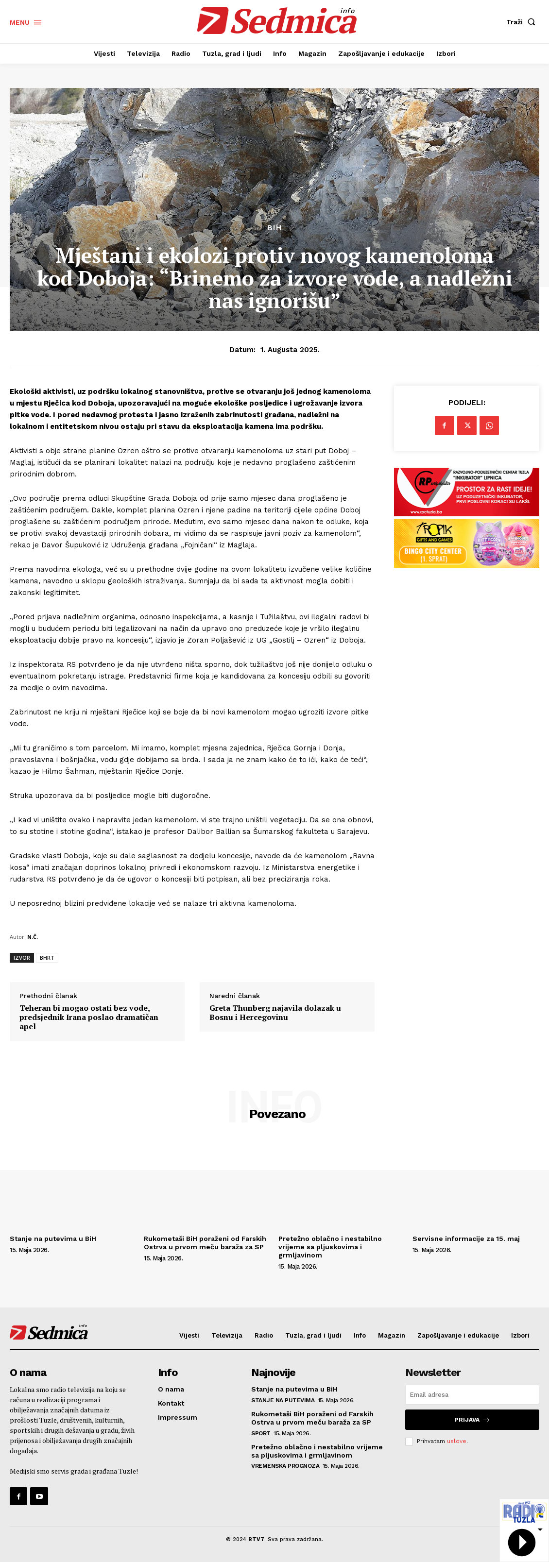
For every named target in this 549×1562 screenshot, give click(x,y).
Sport (261, 1433)
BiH (274, 228)
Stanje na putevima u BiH (53, 1238)
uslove (456, 1441)
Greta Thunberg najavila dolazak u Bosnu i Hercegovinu (275, 1012)
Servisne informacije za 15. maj (466, 1238)
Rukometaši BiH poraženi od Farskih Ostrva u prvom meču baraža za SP (205, 1243)
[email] (472, 1395)
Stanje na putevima (282, 1400)
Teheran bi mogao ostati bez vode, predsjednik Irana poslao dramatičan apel (88, 1017)
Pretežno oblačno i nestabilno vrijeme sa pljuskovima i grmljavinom (330, 1247)
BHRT (47, 957)
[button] (522, 22)
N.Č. (32, 936)
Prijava (472, 1419)
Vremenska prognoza (285, 1465)
